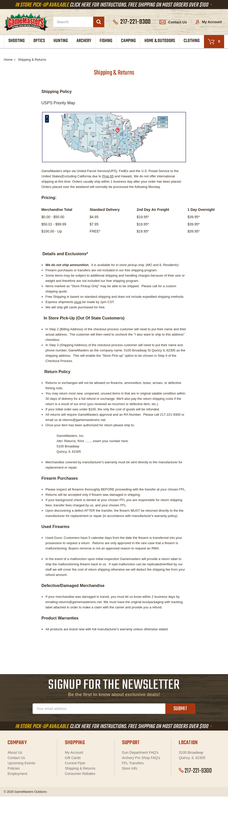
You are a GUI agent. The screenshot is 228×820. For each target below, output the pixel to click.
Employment (17, 774)
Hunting (61, 41)
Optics (39, 41)
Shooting (16, 41)
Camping (128, 41)
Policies (14, 768)
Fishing (106, 41)
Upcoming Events (21, 763)
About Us (15, 752)
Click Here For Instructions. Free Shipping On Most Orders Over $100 (114, 5)
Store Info (129, 768)
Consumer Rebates (80, 774)
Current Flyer (75, 763)
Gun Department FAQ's (140, 752)
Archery (84, 41)
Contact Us (173, 22)
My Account (209, 22)
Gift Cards (73, 758)
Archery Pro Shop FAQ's (141, 758)
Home (8, 59)
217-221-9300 (195, 771)
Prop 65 (108, 176)
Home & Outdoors (159, 41)
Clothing (192, 41)
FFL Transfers (133, 763)
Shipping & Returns (32, 59)
